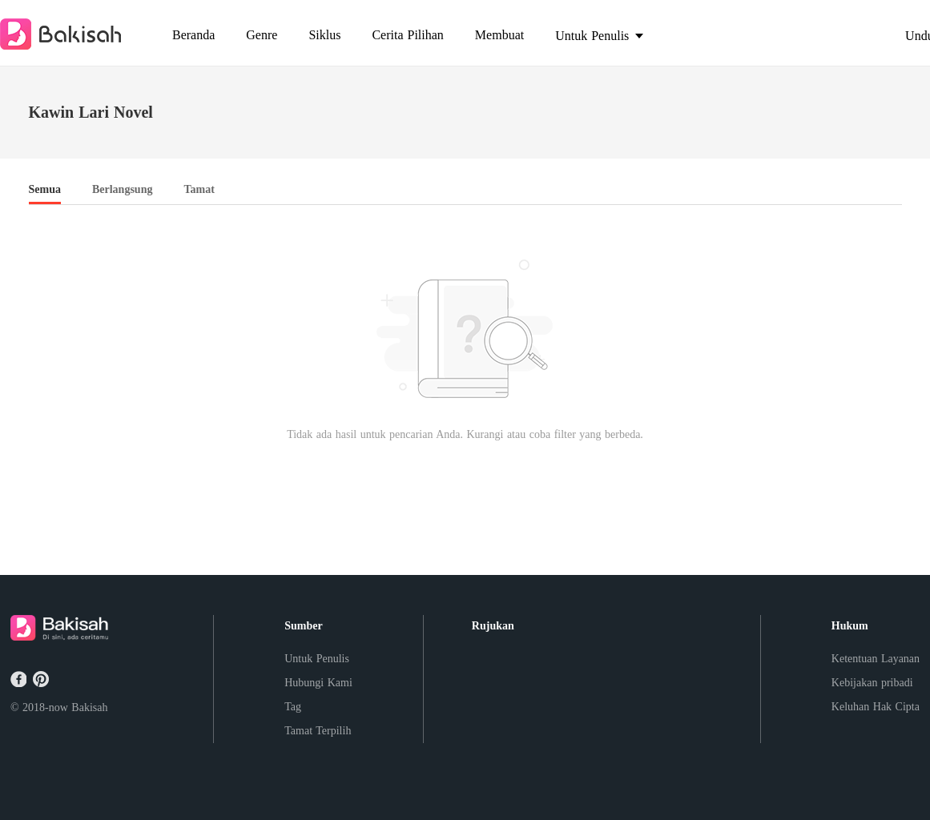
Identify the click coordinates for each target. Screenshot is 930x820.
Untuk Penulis (316, 659)
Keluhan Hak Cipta (875, 707)
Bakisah (89, 707)
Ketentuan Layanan (875, 659)
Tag (292, 707)
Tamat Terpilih (317, 731)
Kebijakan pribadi (872, 683)
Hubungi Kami (318, 683)
